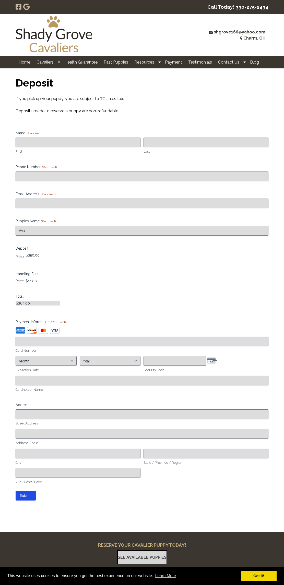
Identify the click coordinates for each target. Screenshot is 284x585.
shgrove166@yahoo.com (239, 32)
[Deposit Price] (48, 255)
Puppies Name (36, 221)
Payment (173, 62)
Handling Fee (27, 274)
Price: (20, 257)
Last (147, 151)
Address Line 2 (27, 443)
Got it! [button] (258, 576)
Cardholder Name (29, 390)
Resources (144, 62)
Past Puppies (116, 62)
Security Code (154, 370)
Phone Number (36, 167)
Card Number (26, 350)
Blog (254, 62)
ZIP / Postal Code (29, 482)
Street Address (27, 423)
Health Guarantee (81, 62)
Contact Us (228, 62)
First (19, 151)
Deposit (22, 248)
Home (24, 62)
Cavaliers (45, 62)
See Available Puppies (142, 557)
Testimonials (200, 62)
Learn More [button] (165, 576)
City (18, 463)
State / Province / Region (163, 463)
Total (19, 296)
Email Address (35, 194)
